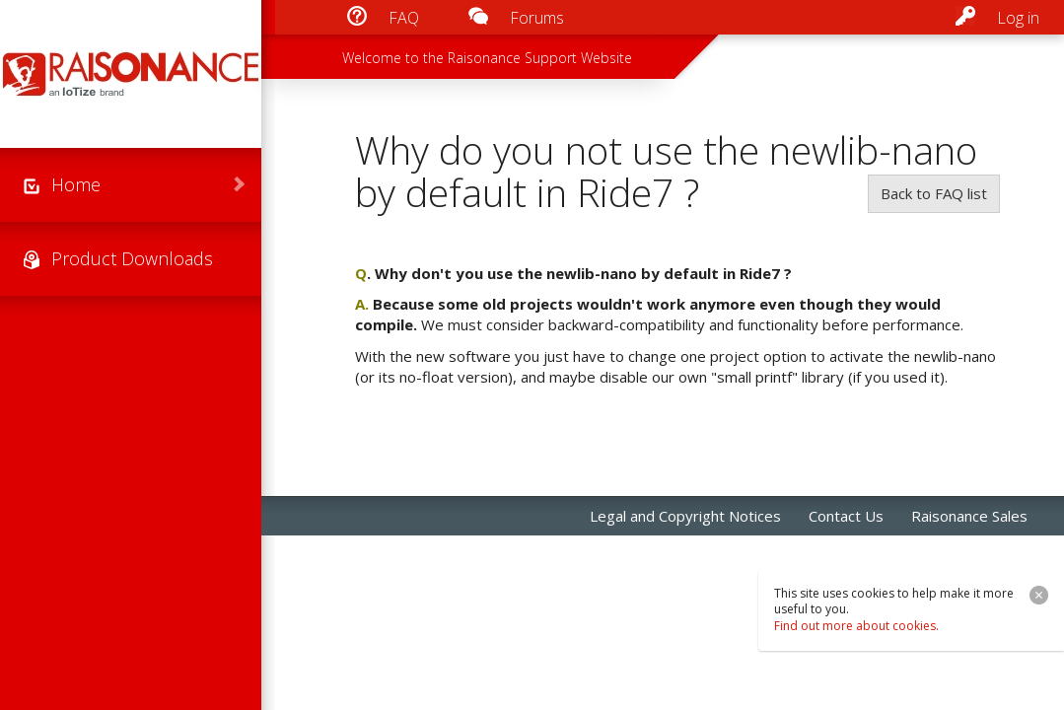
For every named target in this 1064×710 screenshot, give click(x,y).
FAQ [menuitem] (404, 18)
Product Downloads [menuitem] (132, 258)
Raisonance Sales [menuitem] (969, 516)
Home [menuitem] (76, 184)
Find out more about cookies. (856, 625)
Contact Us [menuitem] (846, 516)
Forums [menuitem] (537, 18)
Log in (1018, 18)
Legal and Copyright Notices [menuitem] (685, 516)
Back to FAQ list (934, 193)
